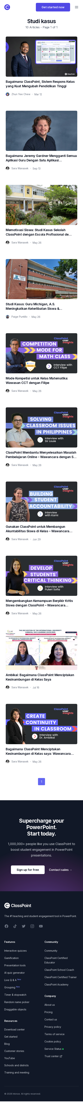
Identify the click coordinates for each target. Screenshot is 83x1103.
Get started (10, 1036)
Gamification (11, 958)
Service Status (54, 1048)
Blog (7, 1043)
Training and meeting (16, 1072)
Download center (14, 1029)
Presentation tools (15, 965)
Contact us (50, 1019)
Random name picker (16, 1002)
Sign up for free (28, 870)
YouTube (9, 1058)
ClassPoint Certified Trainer (60, 977)
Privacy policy (52, 1026)
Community (50, 950)
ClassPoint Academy (56, 984)
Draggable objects (15, 1009)
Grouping (12, 987)
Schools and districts (16, 1065)
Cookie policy (52, 1041)
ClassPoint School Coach (59, 969)
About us (49, 1004)
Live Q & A (12, 980)
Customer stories (14, 1050)
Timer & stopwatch (15, 994)
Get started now (53, 7)
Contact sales (60, 870)
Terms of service (54, 1034)
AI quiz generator (14, 972)
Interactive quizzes (15, 950)
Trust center (53, 1056)
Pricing (48, 1012)
